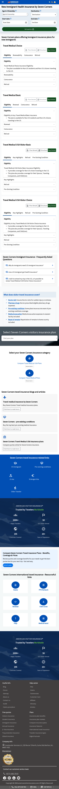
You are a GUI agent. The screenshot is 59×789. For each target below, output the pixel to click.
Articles (32, 707)
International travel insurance (39, 729)
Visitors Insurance (8, 716)
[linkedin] (14, 778)
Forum (5, 690)
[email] (55, 2)
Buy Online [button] (52, 150)
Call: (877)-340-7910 (18, 787)
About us (6, 697)
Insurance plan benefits (37, 716)
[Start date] (11, 19)
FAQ (31, 687)
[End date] (38, 19)
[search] (29, 338)
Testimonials (34, 693)
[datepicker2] (44, 22)
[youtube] (10, 778)
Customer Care (35, 697)
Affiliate (32, 700)
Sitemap (6, 693)
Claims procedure (9, 707)
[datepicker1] (15, 22)
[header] (2, 2)
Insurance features (36, 726)
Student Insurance (8, 719)
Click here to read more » (12, 409)
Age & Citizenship (8, 14)
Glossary (33, 704)
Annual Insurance (8, 726)
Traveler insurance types (38, 733)
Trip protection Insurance (10, 733)
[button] (29, 29)
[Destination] (40, 11)
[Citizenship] (16, 11)
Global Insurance (8, 736)
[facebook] (5, 778)
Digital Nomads (35, 736)
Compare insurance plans (38, 723)
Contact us (6, 700)
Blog (4, 687)
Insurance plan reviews (37, 719)
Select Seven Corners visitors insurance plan (29, 332)
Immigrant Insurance (9, 723)
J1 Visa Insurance (8, 729)
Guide (5, 704)
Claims (32, 690)
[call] (52, 2)
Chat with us (46, 787)
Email (33, 787)
